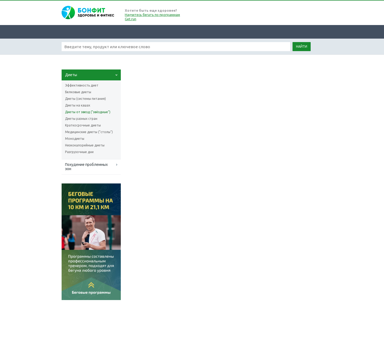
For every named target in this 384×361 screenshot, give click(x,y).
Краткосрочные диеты (83, 125)
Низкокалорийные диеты (85, 145)
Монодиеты (74, 138)
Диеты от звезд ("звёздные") (87, 112)
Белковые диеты (78, 92)
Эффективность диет (81, 85)
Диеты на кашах (77, 105)
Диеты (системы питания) (85, 98)
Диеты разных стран (81, 118)
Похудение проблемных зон (86, 166)
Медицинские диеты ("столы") (89, 132)
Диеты (71, 75)
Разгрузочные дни (79, 152)
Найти (301, 46)
